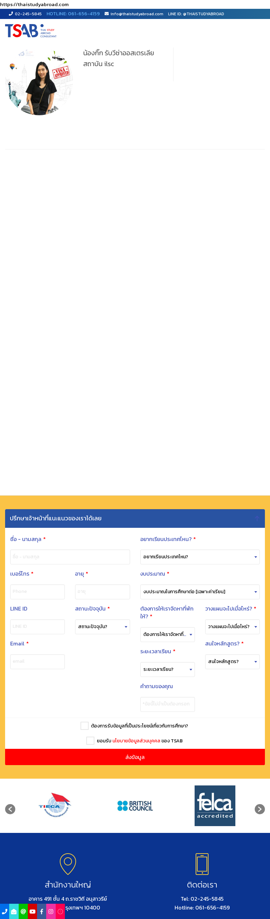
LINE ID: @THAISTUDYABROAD (196, 14)
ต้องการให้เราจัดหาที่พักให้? (165, 612)
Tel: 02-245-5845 (202, 899)
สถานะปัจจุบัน (91, 609)
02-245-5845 (25, 14)
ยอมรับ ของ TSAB (139, 740)
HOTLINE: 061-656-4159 (73, 13)
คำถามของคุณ (154, 686)
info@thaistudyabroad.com (134, 14)
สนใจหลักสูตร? (222, 643)
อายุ (81, 574)
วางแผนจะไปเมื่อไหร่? (228, 609)
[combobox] (101, 627)
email (17, 661)
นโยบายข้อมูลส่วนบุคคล (135, 740)
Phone (20, 591)
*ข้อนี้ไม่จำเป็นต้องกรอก (164, 704)
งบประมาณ (154, 574)
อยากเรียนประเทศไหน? (168, 539)
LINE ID (17, 609)
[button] (10, 809)
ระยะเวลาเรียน (156, 651)
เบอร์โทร (22, 574)
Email (18, 643)
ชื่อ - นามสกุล (28, 539)
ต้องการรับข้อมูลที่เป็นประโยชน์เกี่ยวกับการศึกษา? (138, 726)
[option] (55, 805)
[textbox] (101, 627)
